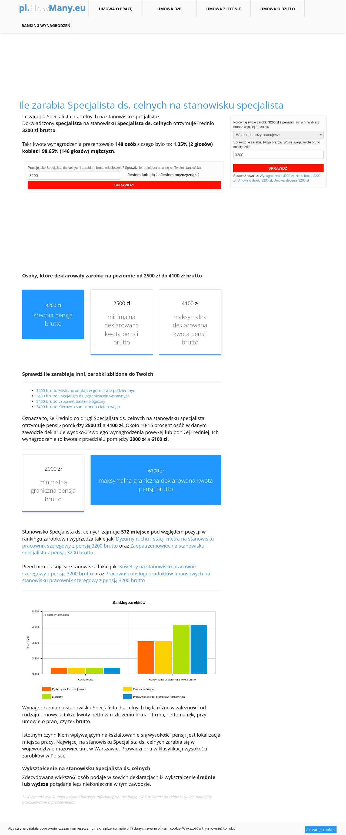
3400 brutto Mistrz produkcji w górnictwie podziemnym (86, 390)
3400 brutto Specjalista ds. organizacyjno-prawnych (83, 395)
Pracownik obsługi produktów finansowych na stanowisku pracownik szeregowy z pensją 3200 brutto (116, 577)
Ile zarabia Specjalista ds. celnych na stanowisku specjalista (151, 105)
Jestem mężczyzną (177, 175)
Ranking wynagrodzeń (46, 25)
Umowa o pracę (115, 9)
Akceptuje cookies (320, 829)
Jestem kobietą (141, 175)
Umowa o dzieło (277, 9)
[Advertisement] (173, 60)
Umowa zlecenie (223, 9)
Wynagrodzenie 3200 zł (277, 176)
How (52, 7)
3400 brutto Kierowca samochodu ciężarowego (78, 406)
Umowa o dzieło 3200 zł (254, 180)
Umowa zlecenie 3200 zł (291, 180)
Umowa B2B (169, 9)
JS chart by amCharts (56, 614)
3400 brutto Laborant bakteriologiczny (70, 401)
